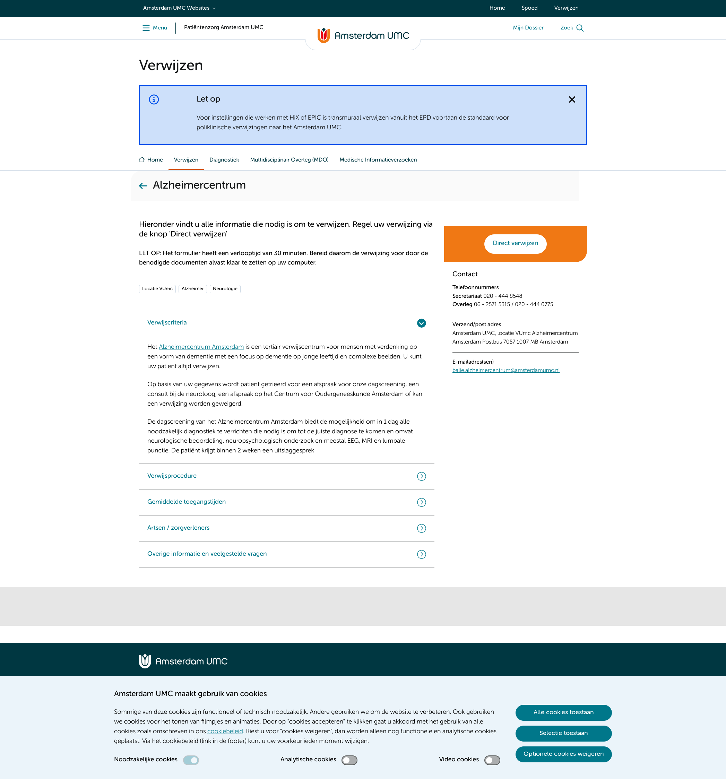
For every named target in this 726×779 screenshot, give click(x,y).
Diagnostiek (224, 160)
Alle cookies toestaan (564, 712)
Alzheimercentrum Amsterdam (201, 347)
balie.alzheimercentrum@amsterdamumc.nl (506, 370)
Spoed (530, 8)
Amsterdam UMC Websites (176, 8)
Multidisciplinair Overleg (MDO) (289, 160)
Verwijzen (566, 8)
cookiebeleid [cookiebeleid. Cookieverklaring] (225, 732)
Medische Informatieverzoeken (378, 160)
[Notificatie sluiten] (572, 99)
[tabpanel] (515, 327)
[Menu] (153, 28)
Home (497, 8)
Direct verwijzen (515, 244)
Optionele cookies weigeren (564, 754)
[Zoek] (574, 28)
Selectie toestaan (563, 733)
